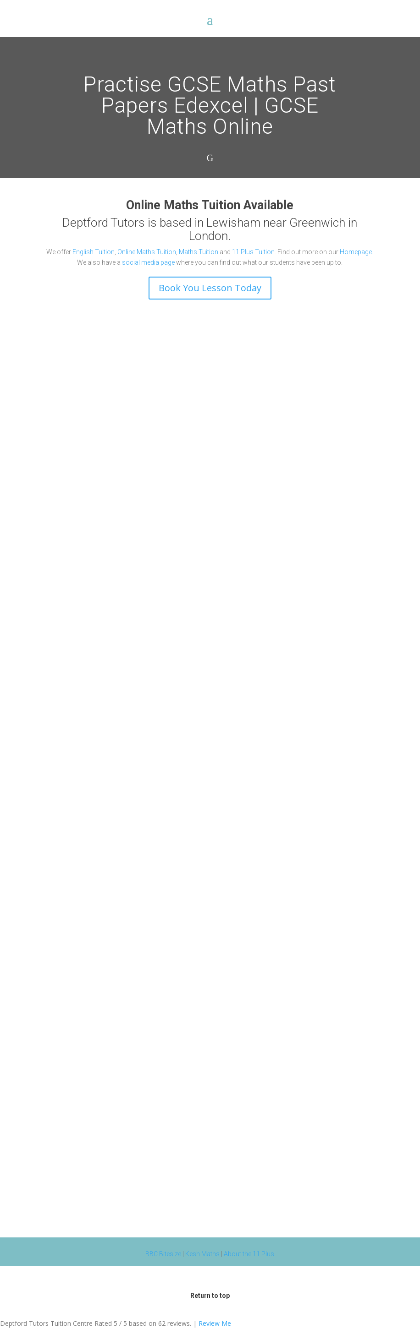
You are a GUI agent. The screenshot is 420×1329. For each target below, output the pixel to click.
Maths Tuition (198, 252)
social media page (148, 262)
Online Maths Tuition (146, 252)
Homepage (356, 252)
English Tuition (93, 252)
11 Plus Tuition (253, 252)
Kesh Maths (202, 1254)
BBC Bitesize (163, 1254)
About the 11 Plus (249, 1254)
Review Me (215, 1323)
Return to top (210, 1295)
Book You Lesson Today (210, 288)
